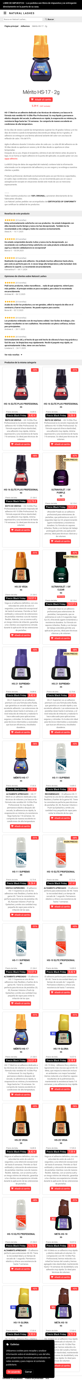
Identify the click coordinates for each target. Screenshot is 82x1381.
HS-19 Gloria (61, 1050)
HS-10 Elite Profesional (61, 873)
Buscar (49, 19)
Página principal (11, 26)
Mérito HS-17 (21, 779)
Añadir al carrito (41, 99)
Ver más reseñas (14, 355)
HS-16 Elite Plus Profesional (21, 405)
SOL (47, 1378)
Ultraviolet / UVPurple (61, 492)
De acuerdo (14, 1371)
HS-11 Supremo (61, 779)
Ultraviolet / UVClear (61, 589)
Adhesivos (25, 26)
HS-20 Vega (21, 588)
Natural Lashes (21, 13)
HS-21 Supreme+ (21, 685)
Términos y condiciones (12, 1378)
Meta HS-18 (60, 1235)
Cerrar (28, 1371)
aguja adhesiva (11, 159)
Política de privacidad (34, 1378)
